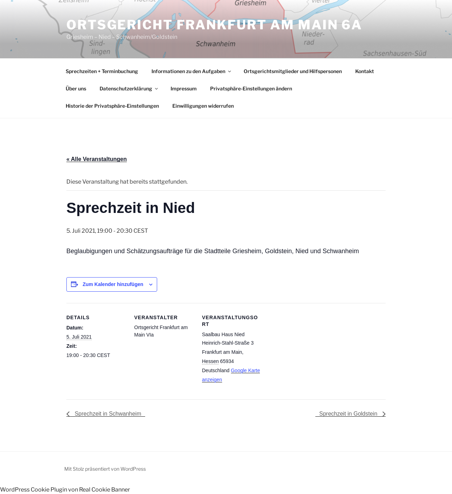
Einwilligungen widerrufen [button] (203, 106)
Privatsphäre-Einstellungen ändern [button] (251, 88)
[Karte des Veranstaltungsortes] (307, 351)
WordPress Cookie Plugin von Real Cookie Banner (65, 489)
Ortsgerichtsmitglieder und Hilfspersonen (293, 71)
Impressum (184, 88)
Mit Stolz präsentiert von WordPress (105, 469)
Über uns (76, 88)
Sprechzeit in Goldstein (349, 414)
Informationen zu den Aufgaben (191, 71)
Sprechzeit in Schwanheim (107, 414)
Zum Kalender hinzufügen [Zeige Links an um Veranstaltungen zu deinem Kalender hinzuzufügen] (113, 284)
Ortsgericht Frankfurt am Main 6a (214, 24)
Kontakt (364, 71)
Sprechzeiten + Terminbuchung (102, 71)
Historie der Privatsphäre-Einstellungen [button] (112, 106)
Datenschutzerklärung (129, 88)
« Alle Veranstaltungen (96, 159)
